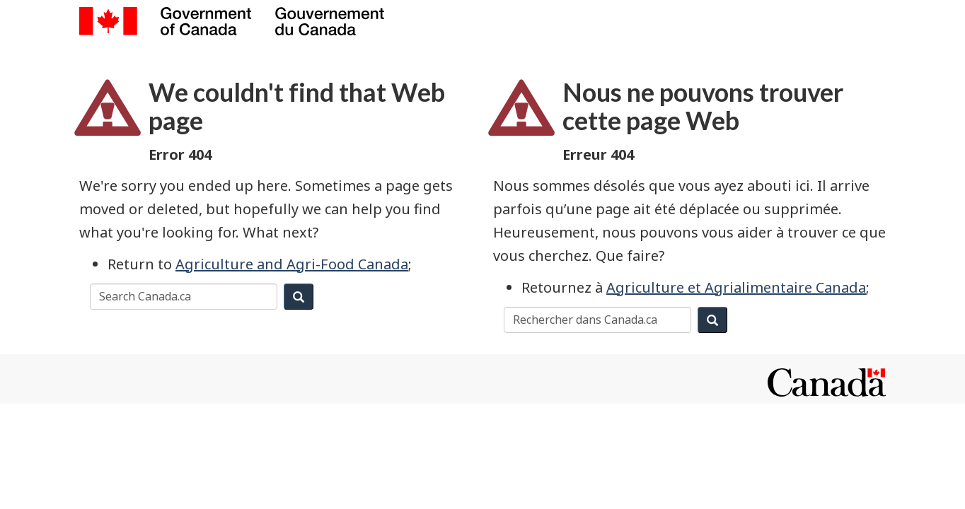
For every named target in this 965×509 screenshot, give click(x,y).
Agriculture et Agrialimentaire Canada (736, 287)
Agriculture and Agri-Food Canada (291, 264)
